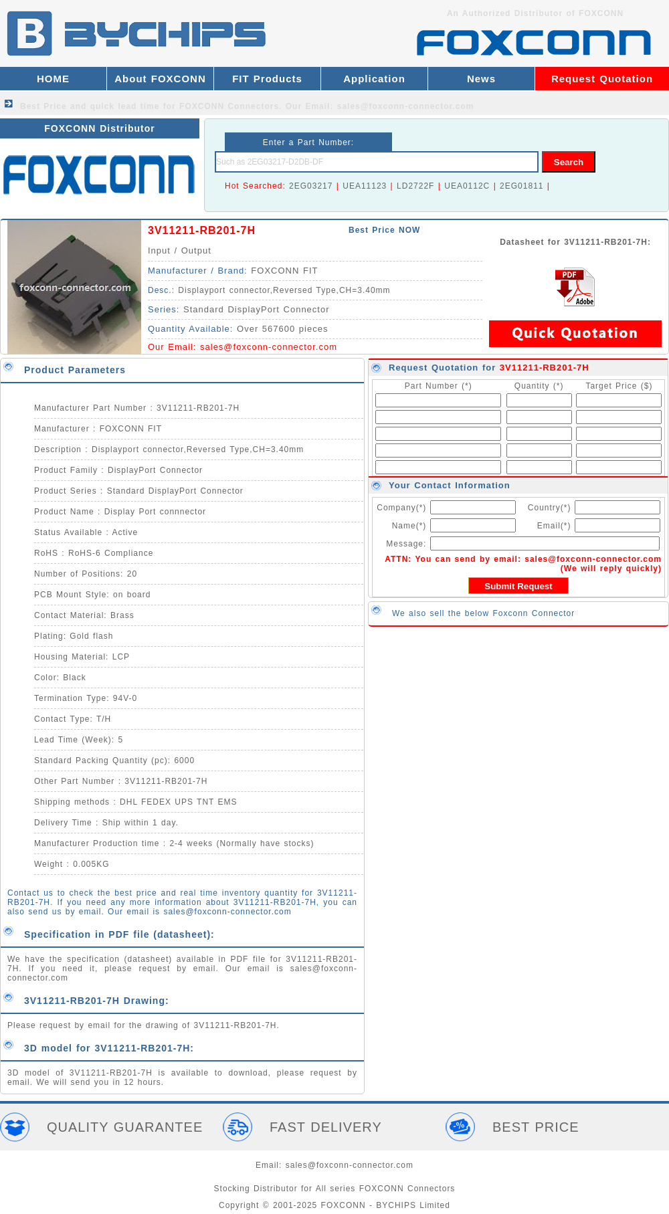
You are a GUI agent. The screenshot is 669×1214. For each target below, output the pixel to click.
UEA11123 (365, 186)
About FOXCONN (159, 78)
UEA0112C (467, 186)
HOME (53, 78)
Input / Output (179, 250)
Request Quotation (602, 78)
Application (374, 78)
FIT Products (267, 78)
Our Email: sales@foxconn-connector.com (380, 106)
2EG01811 (521, 186)
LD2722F (415, 186)
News (481, 78)
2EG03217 (310, 186)
